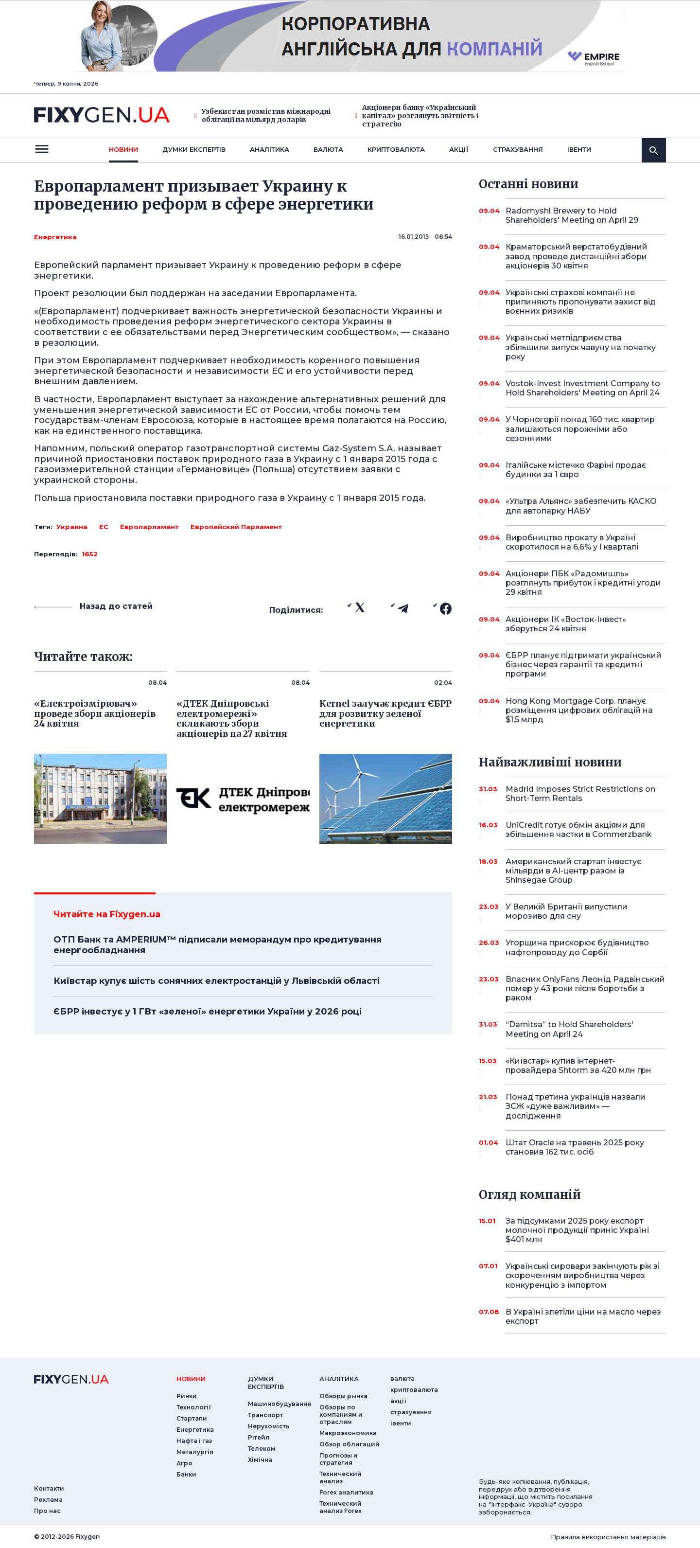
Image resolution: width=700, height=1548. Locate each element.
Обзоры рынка (343, 1396)
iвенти (579, 149)
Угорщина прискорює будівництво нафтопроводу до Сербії (577, 948)
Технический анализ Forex (340, 1507)
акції (459, 149)
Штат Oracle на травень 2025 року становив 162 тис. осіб (575, 1148)
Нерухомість (268, 1426)
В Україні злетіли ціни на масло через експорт (583, 1316)
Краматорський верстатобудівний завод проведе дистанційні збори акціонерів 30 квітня (577, 256)
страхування (518, 149)
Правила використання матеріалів (608, 1537)
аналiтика (339, 1379)
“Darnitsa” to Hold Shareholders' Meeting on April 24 (572, 1030)
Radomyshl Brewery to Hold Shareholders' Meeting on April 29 (572, 216)
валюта (328, 149)
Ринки (186, 1396)
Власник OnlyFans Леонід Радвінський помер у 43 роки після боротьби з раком (585, 988)
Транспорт (265, 1415)
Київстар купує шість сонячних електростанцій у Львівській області (216, 981)
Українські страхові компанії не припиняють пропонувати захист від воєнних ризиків (581, 302)
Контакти (49, 1488)
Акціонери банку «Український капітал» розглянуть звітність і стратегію (416, 116)
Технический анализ (340, 1477)
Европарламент (149, 527)
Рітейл (259, 1437)
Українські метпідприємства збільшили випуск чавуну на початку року (581, 347)
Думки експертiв (194, 149)
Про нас (47, 1510)
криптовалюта (396, 149)
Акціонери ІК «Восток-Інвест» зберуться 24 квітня (572, 625)
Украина (72, 527)
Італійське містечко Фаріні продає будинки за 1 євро (576, 470)
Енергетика (55, 237)
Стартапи (191, 1418)
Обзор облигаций (349, 1444)
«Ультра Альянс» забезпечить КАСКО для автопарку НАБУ (581, 506)
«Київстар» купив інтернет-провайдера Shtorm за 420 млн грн (578, 1066)
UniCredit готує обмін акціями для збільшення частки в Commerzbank (579, 830)
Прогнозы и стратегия (338, 1459)
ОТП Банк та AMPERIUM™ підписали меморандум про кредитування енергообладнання (217, 945)
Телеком (262, 1448)
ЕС (103, 527)
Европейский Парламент (236, 527)
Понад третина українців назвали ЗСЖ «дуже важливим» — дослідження (576, 1106)
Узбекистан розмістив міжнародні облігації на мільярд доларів (262, 115)
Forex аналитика (346, 1492)
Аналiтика (269, 149)
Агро (184, 1463)
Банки (186, 1474)
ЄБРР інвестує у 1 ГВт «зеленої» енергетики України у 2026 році (207, 1011)
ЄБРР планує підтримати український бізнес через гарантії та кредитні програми (584, 664)
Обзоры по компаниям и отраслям (341, 1414)
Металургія (194, 1452)
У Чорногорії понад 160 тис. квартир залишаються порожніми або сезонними (580, 429)
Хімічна (260, 1459)
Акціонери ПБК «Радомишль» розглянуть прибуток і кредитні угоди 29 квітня (583, 583)
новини (123, 149)
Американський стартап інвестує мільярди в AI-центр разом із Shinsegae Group (573, 871)
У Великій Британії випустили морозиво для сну (572, 912)
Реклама (48, 1499)
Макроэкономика (348, 1433)
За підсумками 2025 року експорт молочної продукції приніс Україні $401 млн (577, 1230)
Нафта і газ (194, 1440)
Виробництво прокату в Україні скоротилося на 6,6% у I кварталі (572, 543)
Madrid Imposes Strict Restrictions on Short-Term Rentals (580, 794)
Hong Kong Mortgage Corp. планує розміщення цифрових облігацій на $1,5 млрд (579, 710)
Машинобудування (279, 1403)
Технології (193, 1407)
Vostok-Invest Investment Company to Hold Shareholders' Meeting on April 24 (583, 389)
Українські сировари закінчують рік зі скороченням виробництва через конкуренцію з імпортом (583, 1275)
